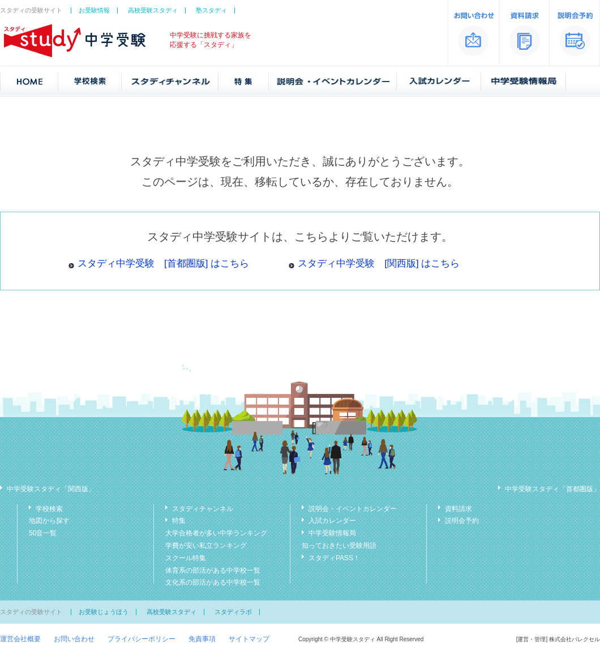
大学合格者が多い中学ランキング (216, 533)
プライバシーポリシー (141, 639)
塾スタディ (211, 10)
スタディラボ (233, 611)
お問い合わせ (74, 639)
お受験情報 (94, 10)
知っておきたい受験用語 (339, 546)
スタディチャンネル (202, 509)
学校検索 (49, 509)
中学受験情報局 (332, 533)
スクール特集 (185, 558)
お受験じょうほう (103, 611)
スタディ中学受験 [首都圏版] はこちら (163, 263)
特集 (179, 521)
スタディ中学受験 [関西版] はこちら (379, 263)
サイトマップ (249, 639)
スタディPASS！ (334, 558)
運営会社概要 (20, 639)
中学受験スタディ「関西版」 (51, 489)
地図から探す (49, 521)
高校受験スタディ (153, 10)
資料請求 (458, 509)
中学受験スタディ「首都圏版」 (552, 489)
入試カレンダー (332, 521)
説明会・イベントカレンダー (352, 509)
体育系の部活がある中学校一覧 (212, 570)
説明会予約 (462, 521)
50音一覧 (43, 533)
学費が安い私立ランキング (206, 546)
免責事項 (202, 639)
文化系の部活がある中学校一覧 (212, 582)
